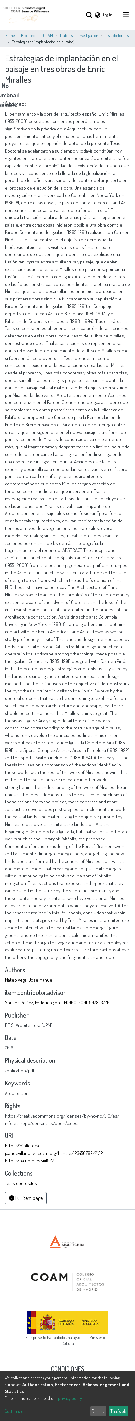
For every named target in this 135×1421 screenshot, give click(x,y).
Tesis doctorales (117, 35)
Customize (14, 1411)
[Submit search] (89, 15)
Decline (98, 1411)
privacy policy (70, 1398)
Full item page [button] (26, 1198)
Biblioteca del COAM (37, 35)
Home (10, 35)
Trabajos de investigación (78, 35)
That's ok (118, 1411)
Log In (108, 14)
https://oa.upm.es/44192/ (29, 1160)
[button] (97, 15)
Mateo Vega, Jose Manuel (29, 979)
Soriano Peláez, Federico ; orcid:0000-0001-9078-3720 (57, 1002)
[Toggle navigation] (126, 14)
